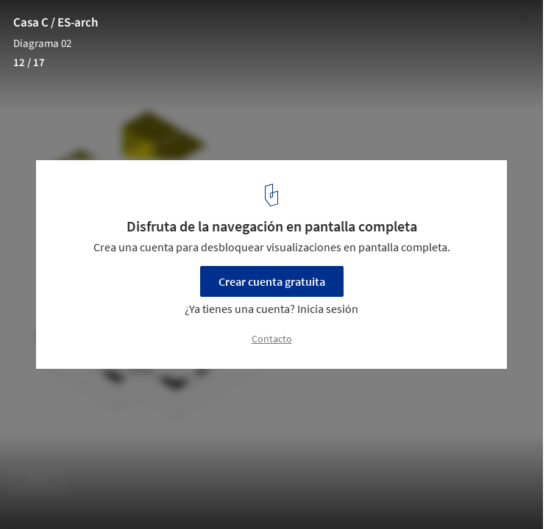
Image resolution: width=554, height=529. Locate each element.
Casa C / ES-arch (55, 23)
